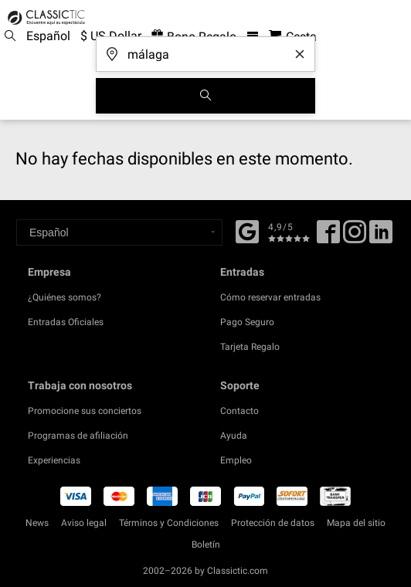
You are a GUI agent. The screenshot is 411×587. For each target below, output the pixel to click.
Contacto (239, 410)
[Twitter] (354, 237)
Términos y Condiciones (169, 522)
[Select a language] (119, 232)
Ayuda (233, 435)
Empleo (236, 460)
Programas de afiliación (78, 435)
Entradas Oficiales (66, 322)
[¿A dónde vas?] (205, 49)
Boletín (206, 544)
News (37, 522)
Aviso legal (84, 522)
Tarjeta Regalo (250, 346)
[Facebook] (247, 230)
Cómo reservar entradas (270, 297)
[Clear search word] (300, 54)
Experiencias (54, 460)
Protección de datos (272, 522)
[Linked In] (380, 237)
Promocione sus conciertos (84, 410)
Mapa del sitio (356, 522)
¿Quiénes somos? (64, 297)
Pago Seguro (247, 322)
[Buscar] (205, 96)
